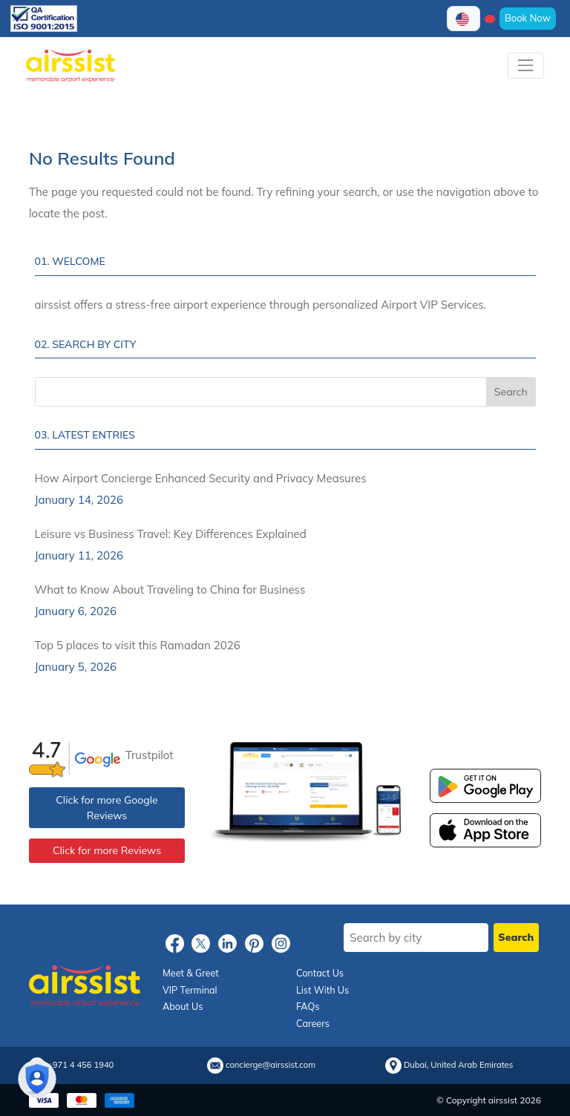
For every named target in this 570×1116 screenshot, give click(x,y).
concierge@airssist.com (270, 1065)
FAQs (307, 1006)
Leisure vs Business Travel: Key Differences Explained (171, 534)
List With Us (322, 990)
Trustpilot (149, 755)
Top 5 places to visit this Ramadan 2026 (137, 645)
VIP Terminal (190, 990)
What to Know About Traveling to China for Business (170, 589)
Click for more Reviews (107, 850)
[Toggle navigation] (526, 66)
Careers (313, 1023)
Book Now (528, 18)
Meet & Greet (191, 973)
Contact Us (320, 973)
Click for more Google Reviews (106, 807)
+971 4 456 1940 (81, 1065)
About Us (183, 1006)
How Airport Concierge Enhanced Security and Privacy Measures (201, 478)
